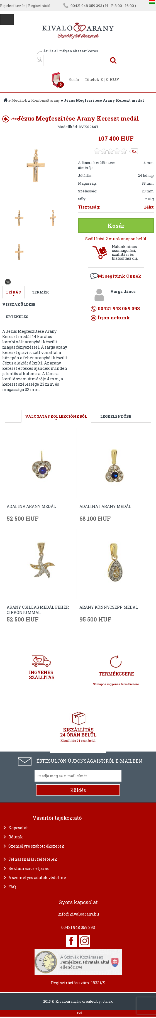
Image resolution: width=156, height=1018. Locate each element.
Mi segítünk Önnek (119, 276)
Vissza (12, 118)
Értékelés (17, 316)
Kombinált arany (45, 100)
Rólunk (15, 837)
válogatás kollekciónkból (56, 416)
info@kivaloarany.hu (78, 914)
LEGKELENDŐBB (115, 416)
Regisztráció (39, 5)
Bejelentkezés (13, 5)
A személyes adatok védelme (37, 877)
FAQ (12, 886)
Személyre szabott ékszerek (36, 846)
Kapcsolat (18, 827)
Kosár (74, 79)
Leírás (13, 292)
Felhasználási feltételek (32, 859)
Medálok (19, 100)
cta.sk (108, 1001)
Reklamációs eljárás (28, 868)
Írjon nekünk (114, 317)
